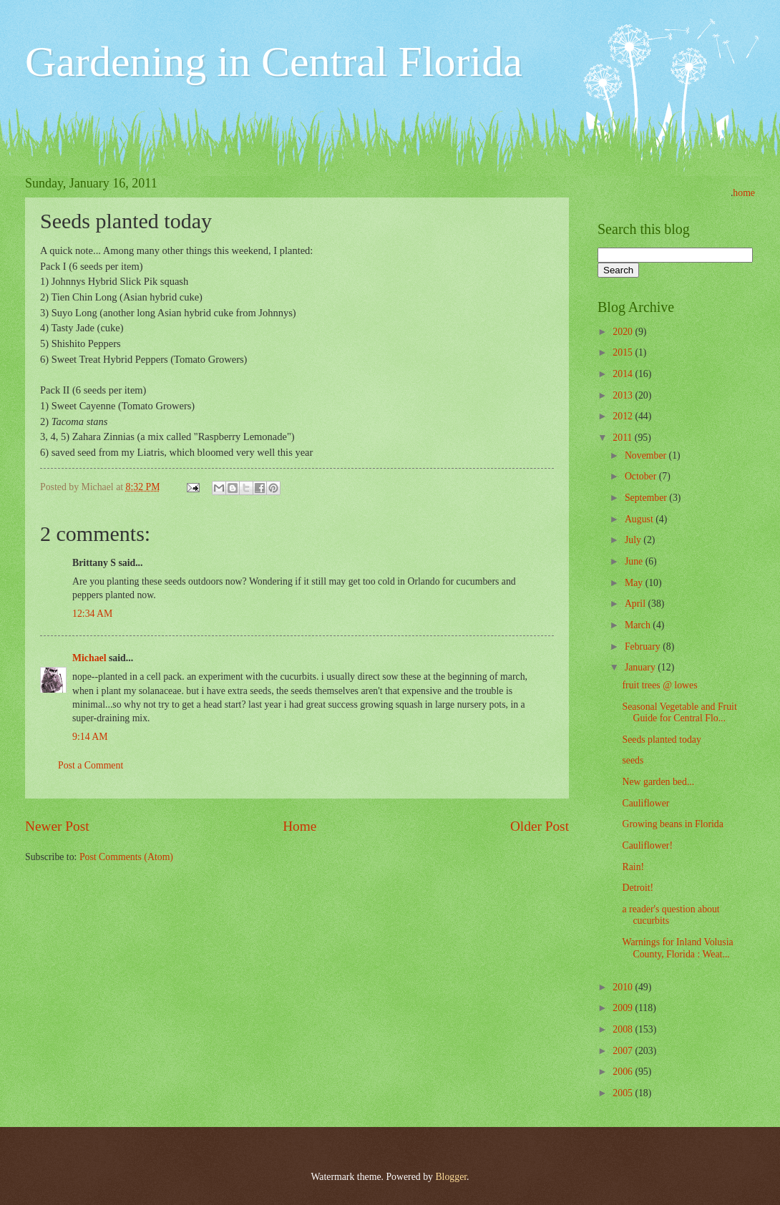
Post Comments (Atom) (126, 857)
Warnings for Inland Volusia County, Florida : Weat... (677, 948)
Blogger (451, 1176)
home (744, 192)
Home (299, 826)
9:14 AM (89, 736)
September (647, 497)
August (640, 519)
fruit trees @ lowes (659, 685)
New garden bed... (658, 781)
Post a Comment (90, 765)
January (641, 667)
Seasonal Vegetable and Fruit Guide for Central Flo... (679, 712)
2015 (624, 352)
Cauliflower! (647, 845)
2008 (624, 1029)
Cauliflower (645, 803)
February (644, 646)
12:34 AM (92, 613)
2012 (624, 416)
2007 (624, 1050)
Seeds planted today (661, 739)
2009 (624, 1007)
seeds (632, 760)
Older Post (539, 826)
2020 (624, 331)
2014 (624, 374)
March (639, 625)
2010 (624, 987)
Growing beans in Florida (672, 824)
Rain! (633, 867)
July (634, 540)
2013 (624, 395)
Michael (89, 658)
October (642, 476)
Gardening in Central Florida (273, 61)
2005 (624, 1093)
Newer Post (57, 826)
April (636, 603)
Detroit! (637, 887)
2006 (624, 1071)
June (635, 561)
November (647, 455)
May (635, 582)
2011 (624, 437)
